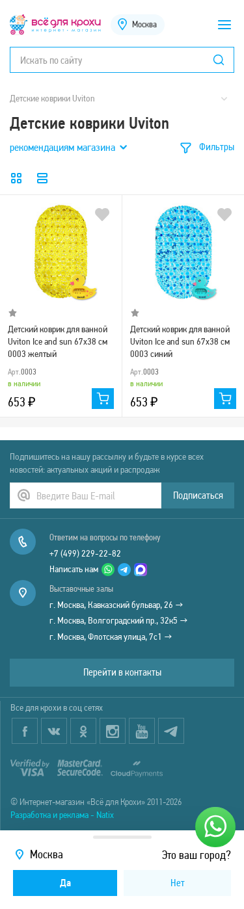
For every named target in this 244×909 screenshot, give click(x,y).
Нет (177, 882)
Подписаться (198, 495)
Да (65, 882)
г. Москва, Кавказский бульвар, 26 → (116, 605)
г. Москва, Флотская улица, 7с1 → (110, 636)
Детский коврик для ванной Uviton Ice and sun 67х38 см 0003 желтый (57, 340)
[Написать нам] (215, 827)
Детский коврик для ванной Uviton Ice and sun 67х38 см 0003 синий (180, 340)
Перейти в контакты (122, 672)
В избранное (102, 215)
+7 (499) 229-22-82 (85, 553)
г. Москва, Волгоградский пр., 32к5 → (118, 620)
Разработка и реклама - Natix (62, 815)
